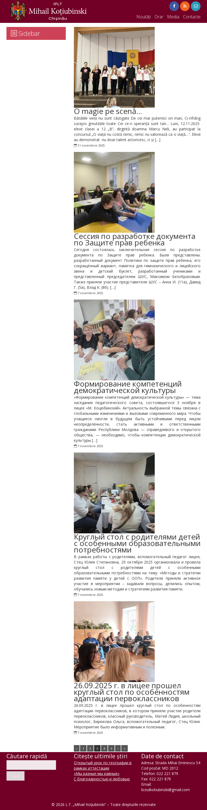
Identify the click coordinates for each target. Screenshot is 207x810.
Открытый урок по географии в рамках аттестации (103, 765)
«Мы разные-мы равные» (96, 773)
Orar (158, 17)
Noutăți (143, 17)
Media (173, 17)
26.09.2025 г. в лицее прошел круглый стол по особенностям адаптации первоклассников (131, 691)
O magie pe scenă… (108, 111)
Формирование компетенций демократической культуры (128, 386)
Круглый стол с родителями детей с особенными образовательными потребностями (137, 543)
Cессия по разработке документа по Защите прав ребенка (134, 239)
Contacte (192, 17)
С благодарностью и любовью (102, 778)
